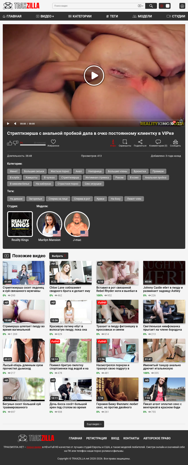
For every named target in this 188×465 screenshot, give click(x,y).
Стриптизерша (70, 177)
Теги (112, 16)
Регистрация (96, 438)
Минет (14, 171)
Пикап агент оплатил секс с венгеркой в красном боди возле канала (162, 405)
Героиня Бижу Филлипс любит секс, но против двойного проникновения (117, 405)
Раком (119, 177)
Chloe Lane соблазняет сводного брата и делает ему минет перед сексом (70, 289)
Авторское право (157, 438)
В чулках (49, 177)
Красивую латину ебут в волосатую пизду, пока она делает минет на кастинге (68, 328)
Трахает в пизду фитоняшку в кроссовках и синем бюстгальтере (117, 328)
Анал (79, 171)
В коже (134, 177)
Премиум (158, 171)
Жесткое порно (60, 171)
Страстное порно (68, 183)
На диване (16, 198)
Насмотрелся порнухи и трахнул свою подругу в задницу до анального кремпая (112, 367)
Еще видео (94, 424)
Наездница (95, 171)
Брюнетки (140, 171)
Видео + (45, 16)
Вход (115, 438)
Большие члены (117, 171)
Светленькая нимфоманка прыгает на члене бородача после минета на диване (162, 328)
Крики (100, 198)
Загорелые (35, 198)
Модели (142, 16)
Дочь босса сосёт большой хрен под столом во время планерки (68, 405)
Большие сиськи (34, 171)
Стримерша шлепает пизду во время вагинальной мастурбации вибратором (24, 328)
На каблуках (43, 183)
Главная (12, 16)
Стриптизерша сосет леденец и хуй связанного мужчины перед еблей (23, 289)
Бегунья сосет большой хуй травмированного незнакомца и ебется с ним (22, 405)
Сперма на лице (58, 198)
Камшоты (31, 177)
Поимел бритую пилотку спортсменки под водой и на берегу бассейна (69, 367)
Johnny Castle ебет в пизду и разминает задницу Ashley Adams (163, 289)
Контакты (131, 438)
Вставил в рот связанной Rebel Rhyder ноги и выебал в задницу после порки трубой (116, 289)
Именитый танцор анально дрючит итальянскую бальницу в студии (162, 367)
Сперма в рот (82, 198)
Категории (80, 16)
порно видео (34, 447)
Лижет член (134, 198)
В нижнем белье (19, 183)
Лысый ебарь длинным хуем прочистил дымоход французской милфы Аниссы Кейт (23, 367)
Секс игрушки (93, 183)
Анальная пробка (155, 177)
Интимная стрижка (97, 177)
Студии (176, 16)
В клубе (14, 177)
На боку (115, 198)
